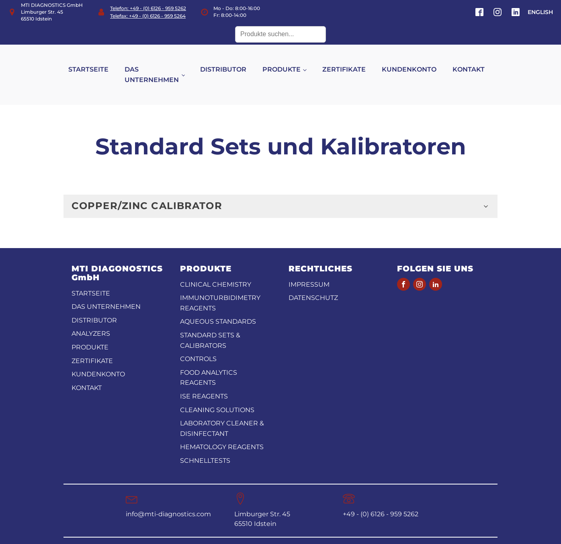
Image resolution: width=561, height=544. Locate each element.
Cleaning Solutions (217, 394)
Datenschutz (313, 282)
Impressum (309, 269)
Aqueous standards (218, 306)
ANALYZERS (91, 318)
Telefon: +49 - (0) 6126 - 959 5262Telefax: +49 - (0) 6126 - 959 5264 (148, 12)
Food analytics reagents (208, 362)
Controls (198, 343)
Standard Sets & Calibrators (210, 325)
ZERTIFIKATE (352, 62)
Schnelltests (205, 445)
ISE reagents (204, 380)
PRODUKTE (290, 62)
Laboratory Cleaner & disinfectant (222, 413)
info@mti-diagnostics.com (168, 498)
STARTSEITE (96, 62)
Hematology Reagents (222, 431)
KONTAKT (477, 62)
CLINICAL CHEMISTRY (215, 269)
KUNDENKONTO (417, 62)
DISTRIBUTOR (232, 62)
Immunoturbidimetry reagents (220, 288)
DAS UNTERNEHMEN (160, 67)
